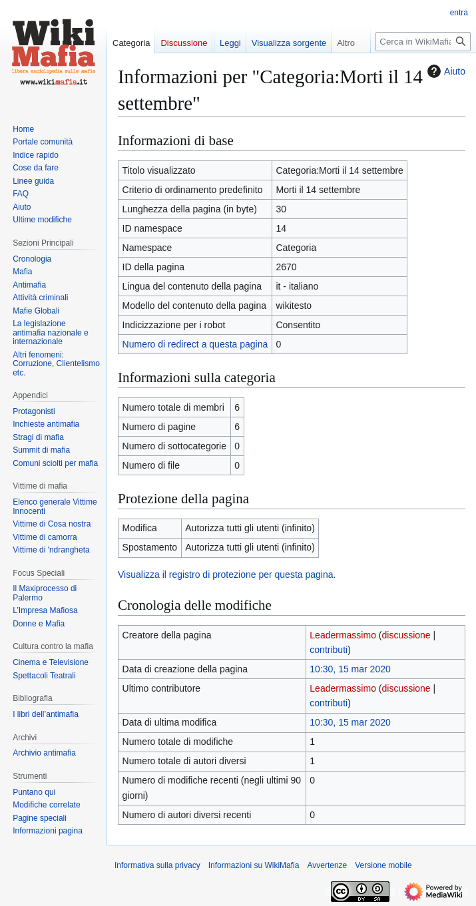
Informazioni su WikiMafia (254, 865)
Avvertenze (327, 865)
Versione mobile (383, 865)
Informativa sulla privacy (157, 865)
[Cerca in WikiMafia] (423, 41)
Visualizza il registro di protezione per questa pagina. (227, 574)
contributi (329, 649)
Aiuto (444, 71)
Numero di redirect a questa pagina (195, 344)
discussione (406, 635)
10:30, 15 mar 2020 (350, 669)
